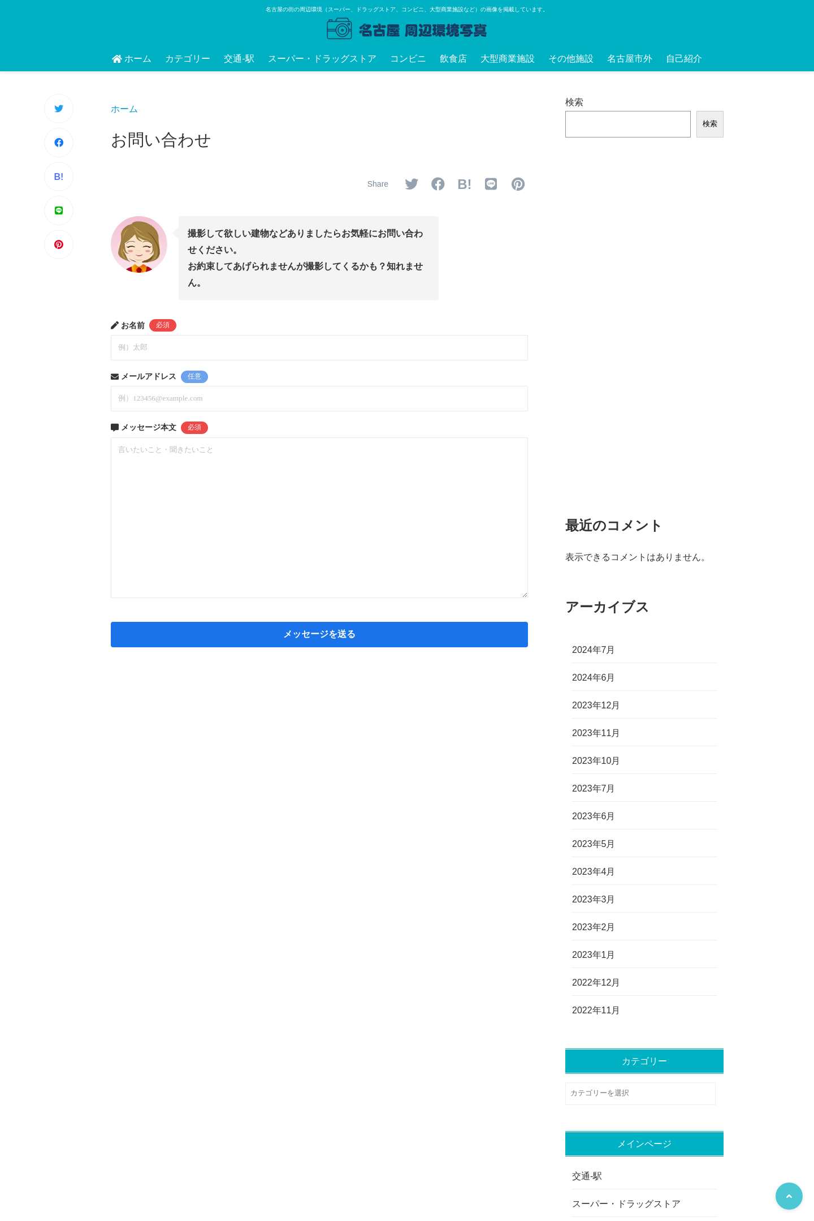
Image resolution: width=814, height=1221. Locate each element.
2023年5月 (594, 844)
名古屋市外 (629, 58)
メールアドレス (159, 377)
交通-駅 (239, 58)
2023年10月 (596, 761)
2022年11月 (596, 1010)
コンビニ (408, 58)
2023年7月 (594, 788)
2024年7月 (594, 650)
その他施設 (571, 58)
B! (59, 177)
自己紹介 (684, 58)
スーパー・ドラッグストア (322, 58)
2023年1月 (594, 955)
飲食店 (453, 58)
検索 (574, 102)
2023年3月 (594, 899)
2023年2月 (594, 927)
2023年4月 (594, 871)
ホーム (131, 58)
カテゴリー (187, 58)
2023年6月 (594, 816)
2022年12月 (596, 982)
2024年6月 (594, 677)
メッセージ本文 (159, 428)
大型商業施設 (507, 58)
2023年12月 (596, 705)
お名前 (143, 325)
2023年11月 (596, 733)
